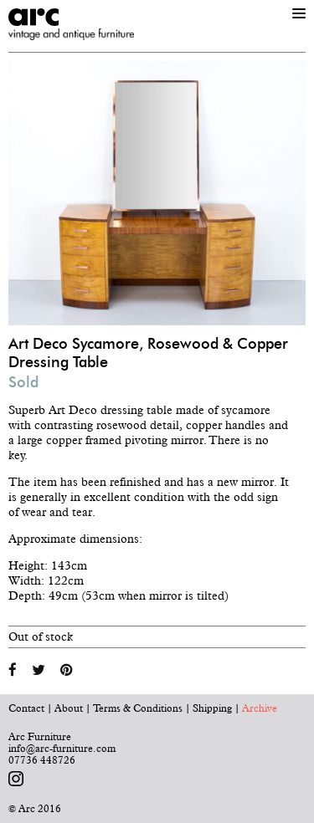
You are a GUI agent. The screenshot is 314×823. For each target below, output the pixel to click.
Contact (26, 708)
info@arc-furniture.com (62, 748)
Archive (259, 708)
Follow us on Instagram (15, 778)
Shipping (212, 708)
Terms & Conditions (138, 708)
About (68, 708)
